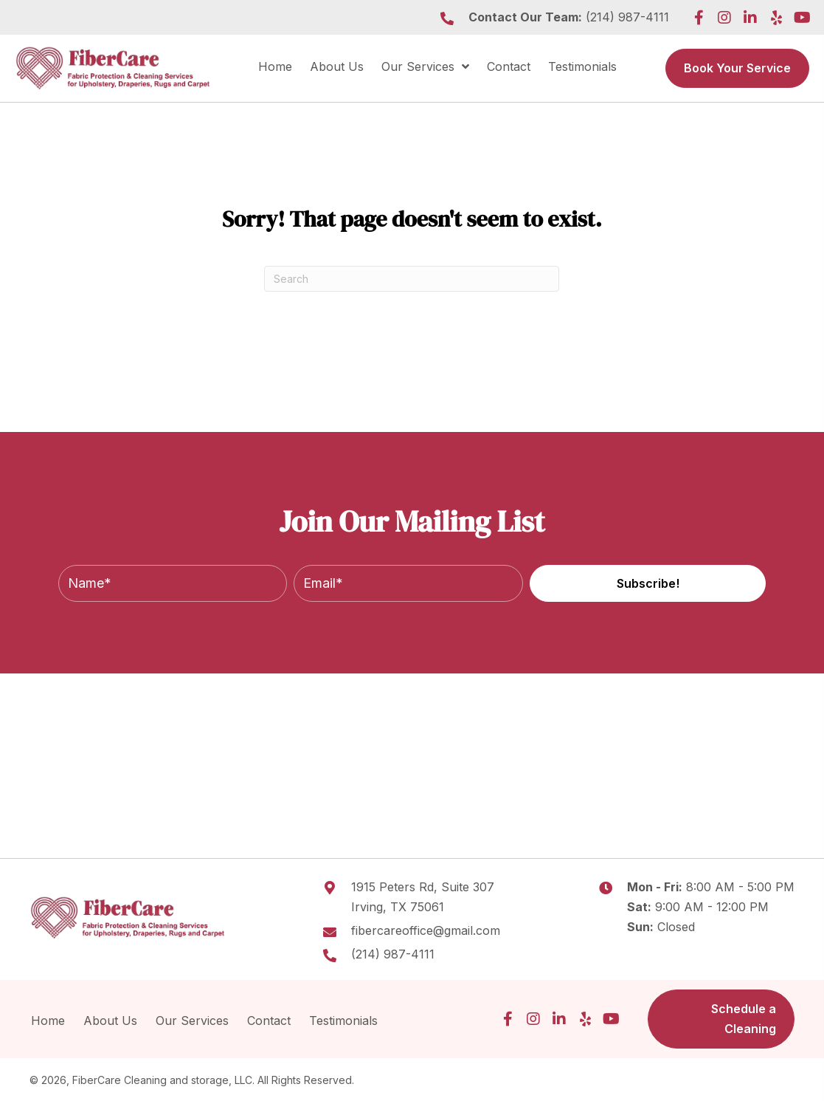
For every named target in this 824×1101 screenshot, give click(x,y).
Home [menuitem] (48, 1020)
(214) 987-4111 (627, 17)
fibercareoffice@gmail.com (425, 930)
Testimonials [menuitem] (345, 1020)
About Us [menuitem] (110, 1020)
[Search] (411, 279)
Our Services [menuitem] (192, 1020)
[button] (698, 17)
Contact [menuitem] (269, 1020)
